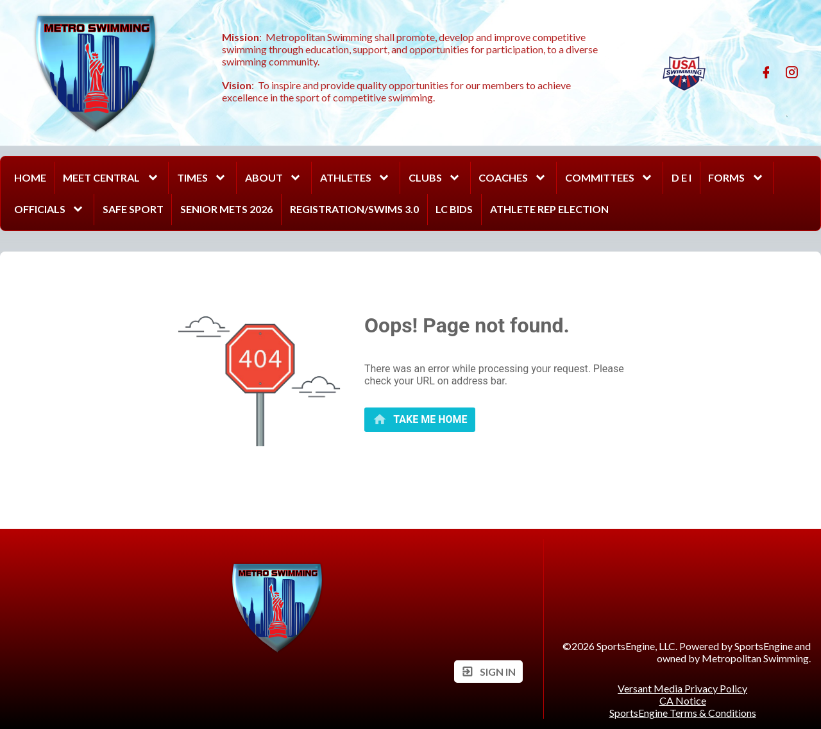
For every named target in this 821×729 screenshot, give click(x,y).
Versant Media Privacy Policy (682, 688)
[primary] (419, 419)
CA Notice (682, 700)
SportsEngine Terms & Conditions (682, 713)
